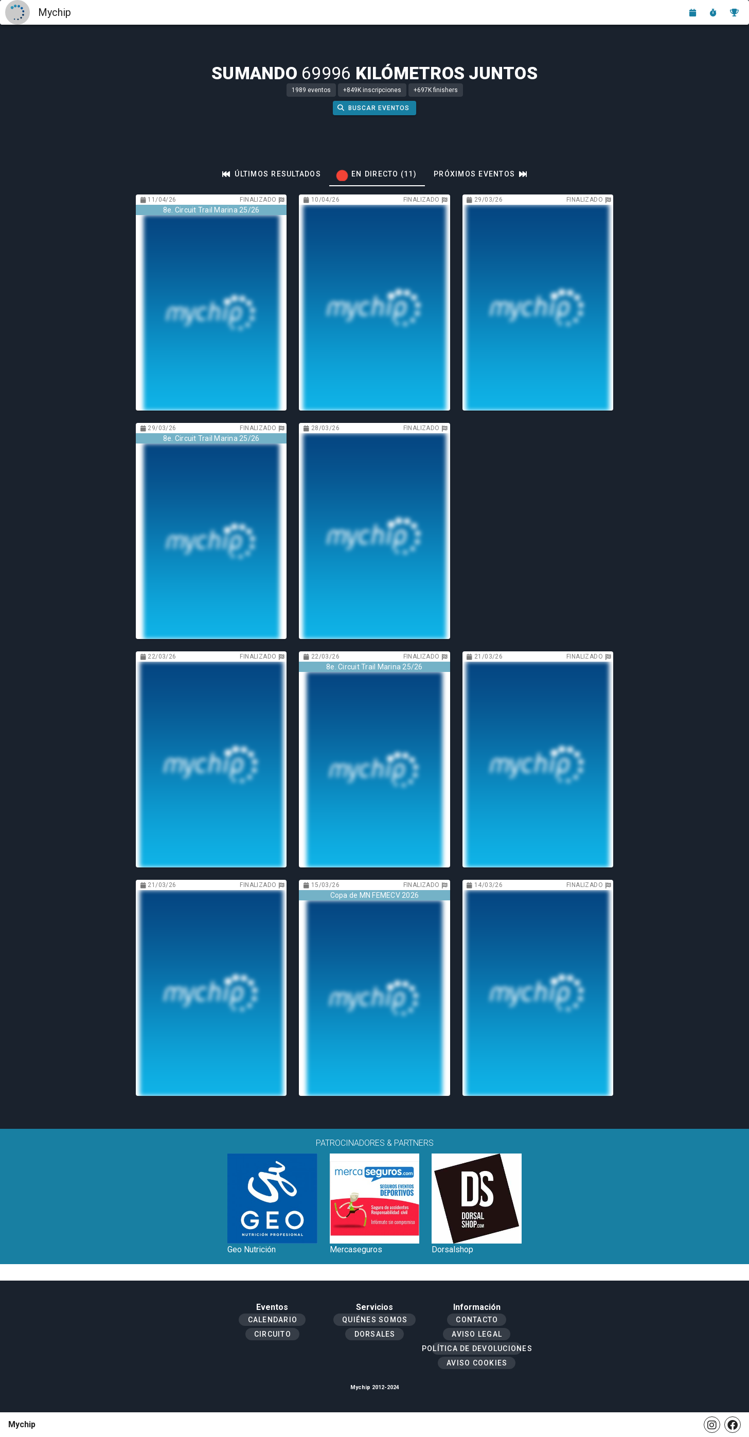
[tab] (271, 174)
